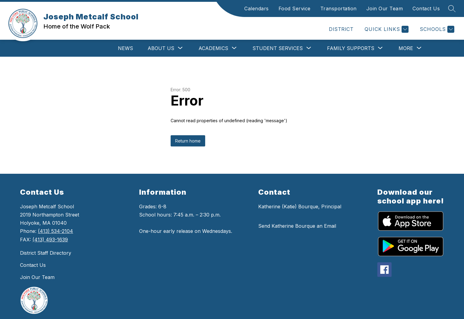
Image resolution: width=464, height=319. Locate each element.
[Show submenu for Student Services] (277, 48)
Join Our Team (384, 8)
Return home (188, 140)
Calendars (256, 8)
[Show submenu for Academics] (213, 48)
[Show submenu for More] (406, 48)
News (125, 48)
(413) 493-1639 (50, 240)
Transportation (338, 8)
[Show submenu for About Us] (161, 48)
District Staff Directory (45, 253)
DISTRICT (341, 29)
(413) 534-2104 (55, 231)
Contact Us (426, 8)
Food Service (295, 8)
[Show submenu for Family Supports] (350, 48)
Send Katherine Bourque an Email (297, 226)
